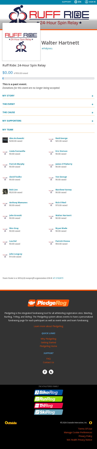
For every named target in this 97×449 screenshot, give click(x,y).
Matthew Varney (64, 189)
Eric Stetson (61, 151)
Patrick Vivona (63, 241)
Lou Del (13, 241)
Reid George (62, 138)
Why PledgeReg (48, 338)
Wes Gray (14, 228)
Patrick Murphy (16, 164)
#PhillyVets (47, 48)
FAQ (48, 358)
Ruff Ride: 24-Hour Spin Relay (24, 65)
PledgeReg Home (48, 346)
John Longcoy (15, 254)
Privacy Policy (85, 436)
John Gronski (15, 215)
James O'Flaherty (64, 164)
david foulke (15, 177)
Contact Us (48, 362)
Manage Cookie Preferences (78, 432)
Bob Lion (13, 189)
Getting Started (48, 342)
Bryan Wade (61, 228)
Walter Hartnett (64, 215)
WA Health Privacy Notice (79, 439)
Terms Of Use (85, 428)
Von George (61, 177)
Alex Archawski (16, 138)
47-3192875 (58, 278)
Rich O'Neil (61, 202)
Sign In (90, 2)
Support (66, 2)
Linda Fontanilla (17, 151)
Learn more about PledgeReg (48, 326)
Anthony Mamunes (18, 202)
